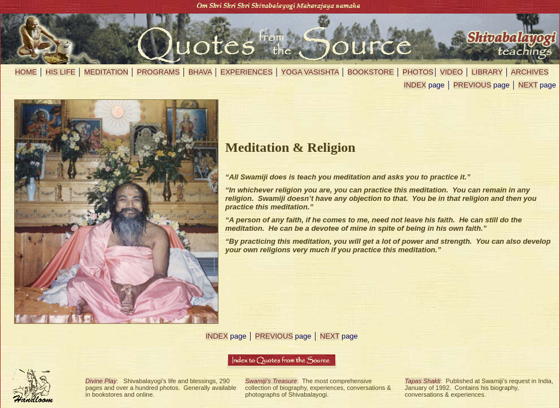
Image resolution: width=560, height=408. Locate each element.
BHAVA (200, 72)
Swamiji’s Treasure (271, 381)
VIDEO (451, 72)
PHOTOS (418, 72)
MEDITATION (106, 72)
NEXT (527, 85)
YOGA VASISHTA (310, 72)
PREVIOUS (472, 85)
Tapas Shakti (422, 381)
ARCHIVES (529, 72)
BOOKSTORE (371, 72)
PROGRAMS (158, 72)
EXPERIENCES (246, 72)
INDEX (415, 85)
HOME (26, 72)
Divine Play (100, 381)
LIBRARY (486, 72)
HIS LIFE (61, 72)
